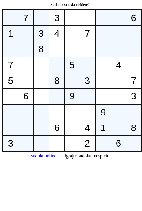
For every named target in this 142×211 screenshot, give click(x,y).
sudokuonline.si (46, 155)
